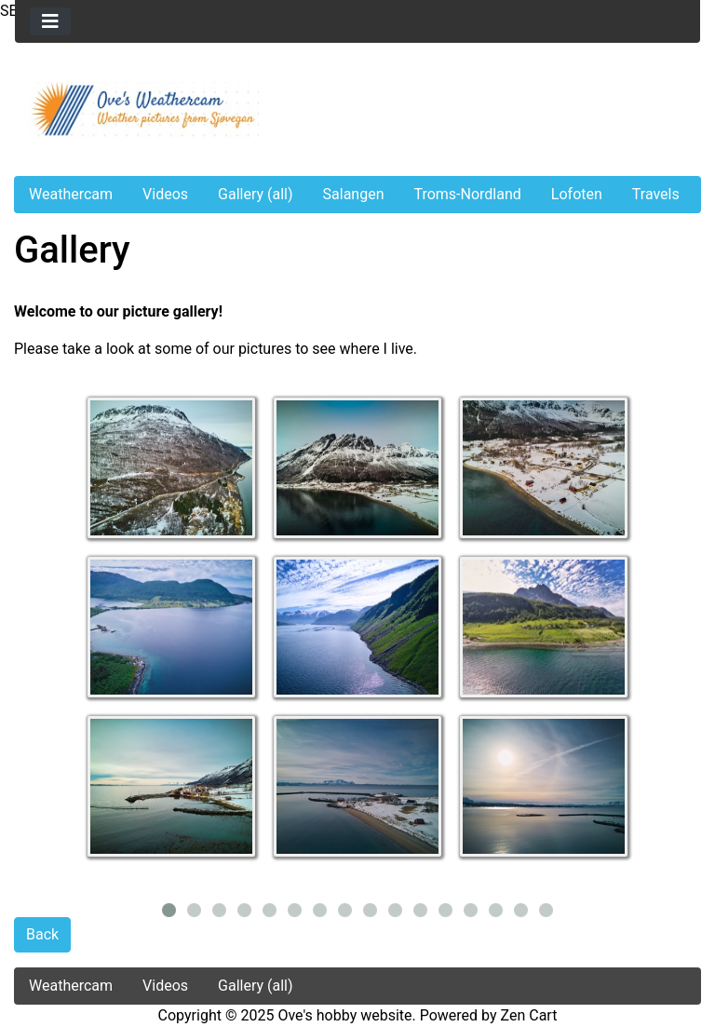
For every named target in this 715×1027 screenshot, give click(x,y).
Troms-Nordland (466, 194)
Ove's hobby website (344, 1015)
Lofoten (576, 194)
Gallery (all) (255, 194)
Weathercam (71, 194)
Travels (656, 194)
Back (42, 934)
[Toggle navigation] (50, 21)
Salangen (353, 194)
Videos (165, 194)
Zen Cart (529, 1015)
